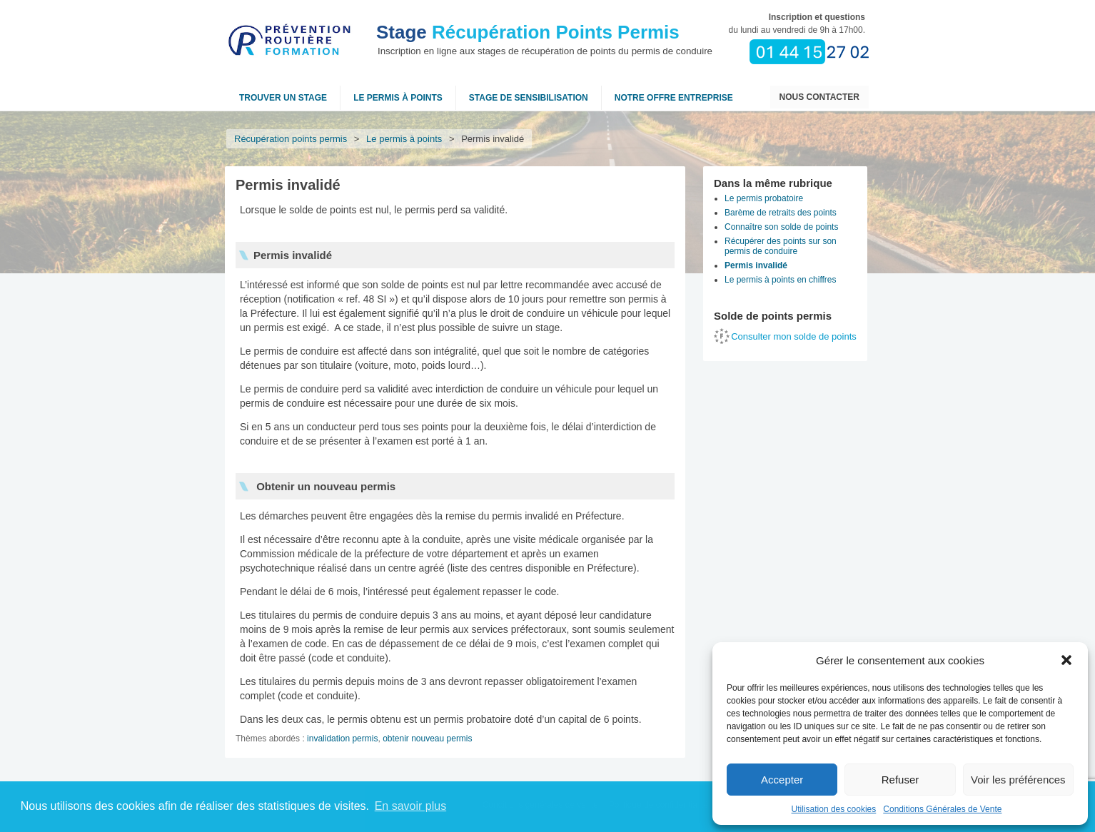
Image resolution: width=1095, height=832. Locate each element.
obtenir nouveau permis (427, 739)
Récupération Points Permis (528, 32)
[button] (1066, 660)
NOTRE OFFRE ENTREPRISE (674, 98)
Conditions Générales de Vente (942, 809)
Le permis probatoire (764, 198)
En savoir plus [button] (411, 806)
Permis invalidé (756, 265)
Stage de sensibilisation (528, 98)
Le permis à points (398, 98)
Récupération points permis (290, 138)
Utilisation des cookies (834, 809)
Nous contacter (819, 97)
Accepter (782, 779)
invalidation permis (342, 739)
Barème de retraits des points (781, 213)
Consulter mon (794, 336)
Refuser (900, 779)
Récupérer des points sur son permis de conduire (781, 246)
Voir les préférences (1018, 779)
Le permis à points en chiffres (781, 280)
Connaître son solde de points (781, 227)
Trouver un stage (283, 98)
